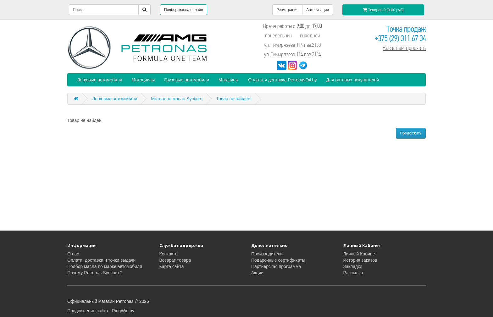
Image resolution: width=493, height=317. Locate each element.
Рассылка (353, 272)
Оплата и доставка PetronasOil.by (282, 79)
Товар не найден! (234, 98)
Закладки (353, 266)
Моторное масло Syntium (176, 98)
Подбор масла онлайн (183, 10)
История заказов (360, 260)
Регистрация (287, 10)
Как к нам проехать (404, 48)
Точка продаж (406, 29)
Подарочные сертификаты (278, 260)
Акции (257, 272)
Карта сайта (171, 266)
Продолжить (411, 133)
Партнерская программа (276, 266)
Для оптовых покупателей (352, 79)
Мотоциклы (143, 79)
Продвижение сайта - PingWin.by (100, 310)
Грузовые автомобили (186, 79)
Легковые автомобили (99, 79)
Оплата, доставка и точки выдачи (101, 260)
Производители (267, 253)
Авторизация (317, 10)
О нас (73, 253)
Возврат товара (175, 260)
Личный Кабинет (360, 253)
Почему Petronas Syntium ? (94, 272)
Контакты (168, 253)
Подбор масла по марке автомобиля (104, 266)
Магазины (229, 79)
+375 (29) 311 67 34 (400, 38)
